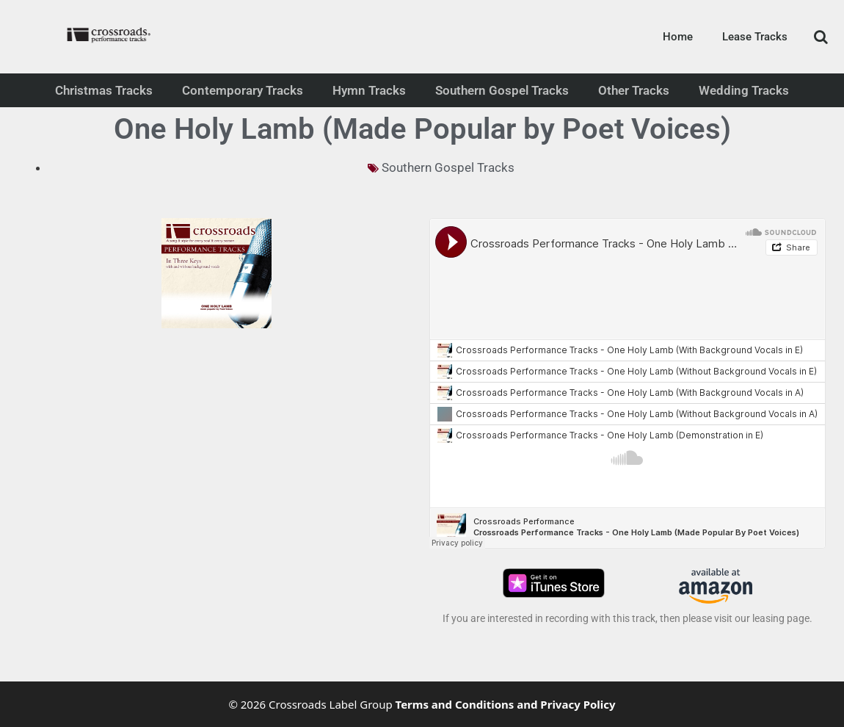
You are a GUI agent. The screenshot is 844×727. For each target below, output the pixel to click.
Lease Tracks (754, 36)
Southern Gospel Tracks (502, 90)
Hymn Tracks (369, 90)
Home (678, 36)
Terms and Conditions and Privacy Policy (506, 704)
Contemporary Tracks (242, 90)
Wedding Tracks (744, 90)
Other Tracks (633, 90)
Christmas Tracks (104, 90)
